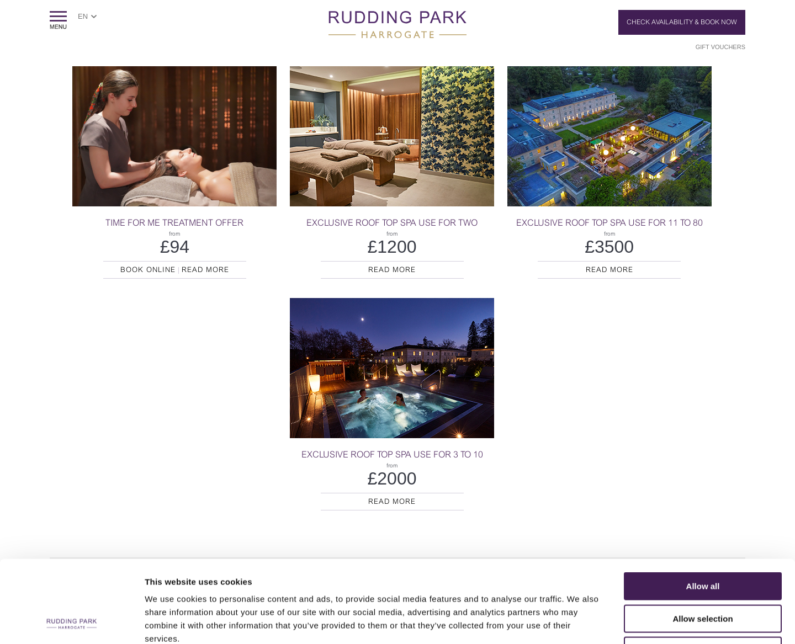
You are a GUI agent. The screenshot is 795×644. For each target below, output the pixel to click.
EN (83, 16)
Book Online (148, 269)
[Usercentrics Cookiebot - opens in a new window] (71, 622)
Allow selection (702, 541)
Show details (579, 622)
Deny (703, 573)
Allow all (703, 509)
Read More (205, 269)
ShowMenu (58, 20)
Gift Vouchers (720, 47)
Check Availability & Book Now (682, 22)
